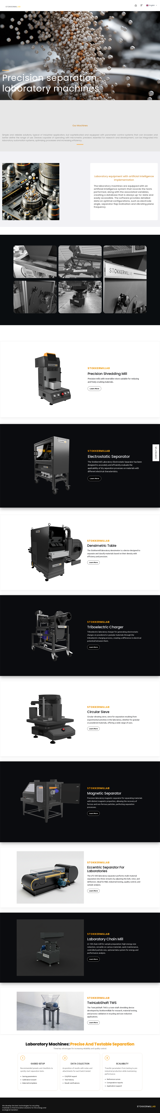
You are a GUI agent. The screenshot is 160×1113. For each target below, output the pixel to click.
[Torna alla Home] (136, 5)
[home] (13, 6)
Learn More (94, 389)
